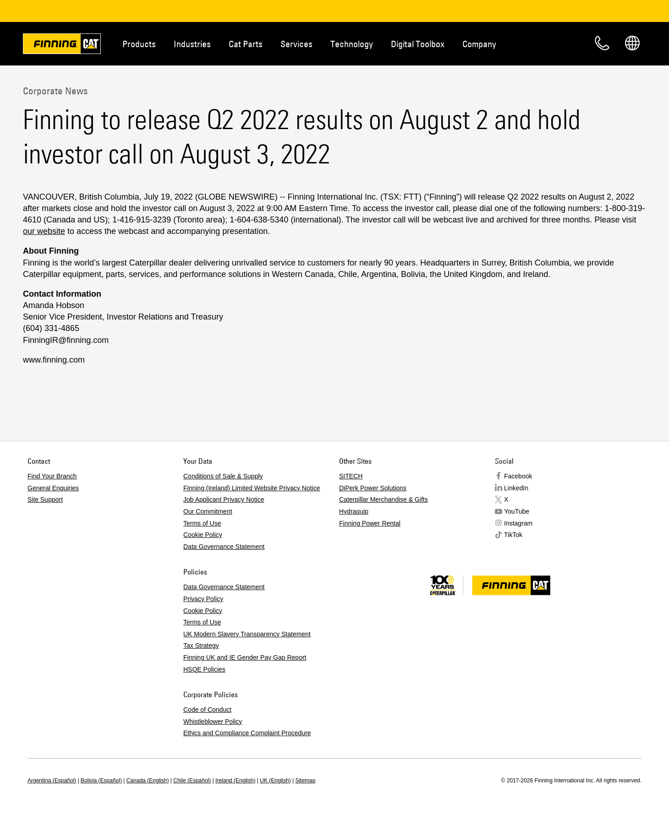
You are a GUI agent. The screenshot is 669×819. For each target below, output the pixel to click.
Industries (192, 43)
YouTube (516, 511)
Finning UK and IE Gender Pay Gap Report (244, 657)
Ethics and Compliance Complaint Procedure (247, 733)
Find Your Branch (52, 476)
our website (44, 231)
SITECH (350, 476)
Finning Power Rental (369, 523)
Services (296, 43)
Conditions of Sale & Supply (223, 476)
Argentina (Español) (51, 780)
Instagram (518, 523)
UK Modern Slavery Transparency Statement (247, 634)
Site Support (45, 499)
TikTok (513, 534)
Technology (351, 43)
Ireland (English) (235, 780)
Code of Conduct (207, 709)
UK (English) (275, 780)
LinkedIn (516, 488)
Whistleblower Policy (212, 721)
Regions (632, 43)
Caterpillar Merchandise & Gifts (383, 499)
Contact (602, 43)
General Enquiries (53, 488)
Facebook (518, 476)
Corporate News (55, 91)
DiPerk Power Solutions (372, 488)
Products (139, 43)
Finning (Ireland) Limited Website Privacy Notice (251, 488)
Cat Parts (246, 43)
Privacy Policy (203, 598)
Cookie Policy (202, 534)
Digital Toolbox (417, 43)
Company (479, 43)
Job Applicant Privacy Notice (223, 499)
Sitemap (305, 780)
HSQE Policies (204, 669)
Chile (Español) (192, 780)
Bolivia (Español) (101, 780)
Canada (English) (147, 780)
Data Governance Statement (223, 546)
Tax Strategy (201, 645)
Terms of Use (202, 523)
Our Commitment (207, 511)
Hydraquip (353, 511)
